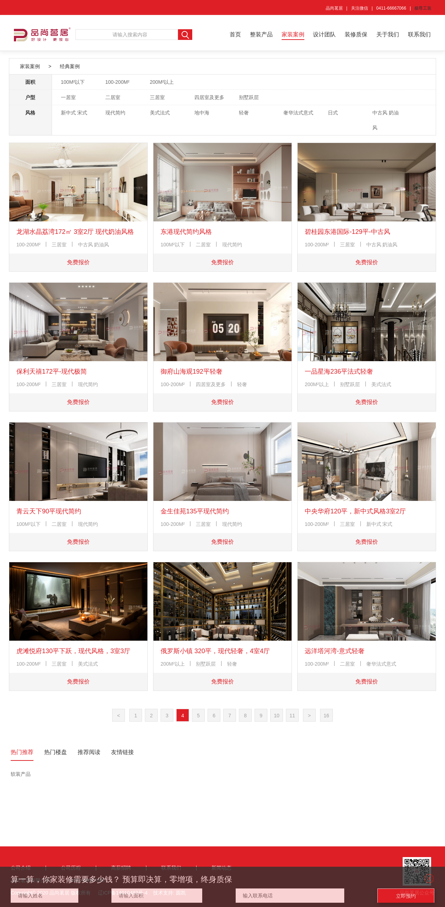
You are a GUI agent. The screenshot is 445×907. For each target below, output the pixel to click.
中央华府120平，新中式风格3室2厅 (355, 511)
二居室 (112, 97)
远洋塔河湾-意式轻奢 (335, 651)
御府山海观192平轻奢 (191, 371)
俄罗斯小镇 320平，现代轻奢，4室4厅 (215, 651)
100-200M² (117, 82)
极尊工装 (422, 8)
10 (276, 715)
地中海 (201, 113)
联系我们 (419, 34)
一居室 (68, 97)
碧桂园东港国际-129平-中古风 (347, 231)
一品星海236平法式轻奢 (339, 371)
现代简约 (115, 113)
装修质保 (356, 34)
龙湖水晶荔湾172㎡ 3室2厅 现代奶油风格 (75, 231)
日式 (333, 113)
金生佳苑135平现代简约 (195, 511)
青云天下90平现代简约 (48, 511)
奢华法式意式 (298, 113)
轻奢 (244, 113)
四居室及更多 (209, 97)
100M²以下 (73, 82)
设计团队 (324, 34)
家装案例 (293, 34)
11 (292, 715)
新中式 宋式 (74, 113)
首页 (235, 34)
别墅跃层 (249, 97)
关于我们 (387, 34)
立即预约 (406, 896)
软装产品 (21, 774)
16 (326, 715)
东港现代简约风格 (186, 231)
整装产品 (261, 34)
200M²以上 (162, 82)
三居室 (157, 97)
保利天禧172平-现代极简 (51, 371)
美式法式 (160, 113)
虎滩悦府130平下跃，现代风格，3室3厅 (73, 651)
